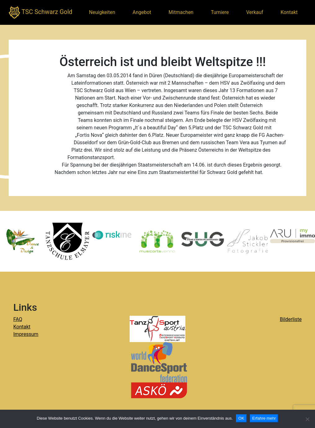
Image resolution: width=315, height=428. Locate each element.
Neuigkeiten (102, 12)
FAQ (17, 319)
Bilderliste (291, 319)
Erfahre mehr (264, 418)
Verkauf (254, 12)
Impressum (25, 334)
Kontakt (289, 12)
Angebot (142, 12)
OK (241, 418)
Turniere (220, 12)
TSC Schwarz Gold (40, 12)
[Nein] (307, 419)
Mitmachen (181, 12)
